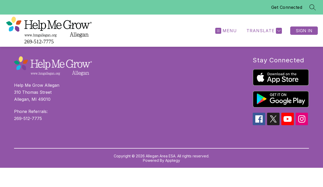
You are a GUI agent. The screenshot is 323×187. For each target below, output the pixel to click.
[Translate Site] (263, 31)
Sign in (304, 30)
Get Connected (286, 7)
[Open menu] (226, 31)
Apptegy (172, 160)
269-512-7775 (39, 41)
